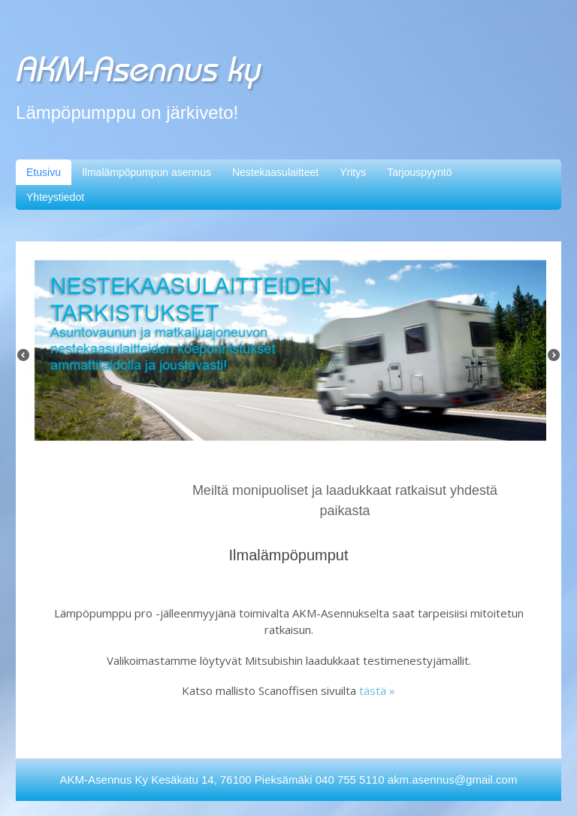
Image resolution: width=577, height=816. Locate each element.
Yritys (353, 172)
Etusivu (43, 172)
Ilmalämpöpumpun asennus (146, 172)
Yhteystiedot (55, 197)
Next (557, 358)
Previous (27, 358)
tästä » (377, 690)
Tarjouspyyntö (419, 172)
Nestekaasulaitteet (275, 172)
